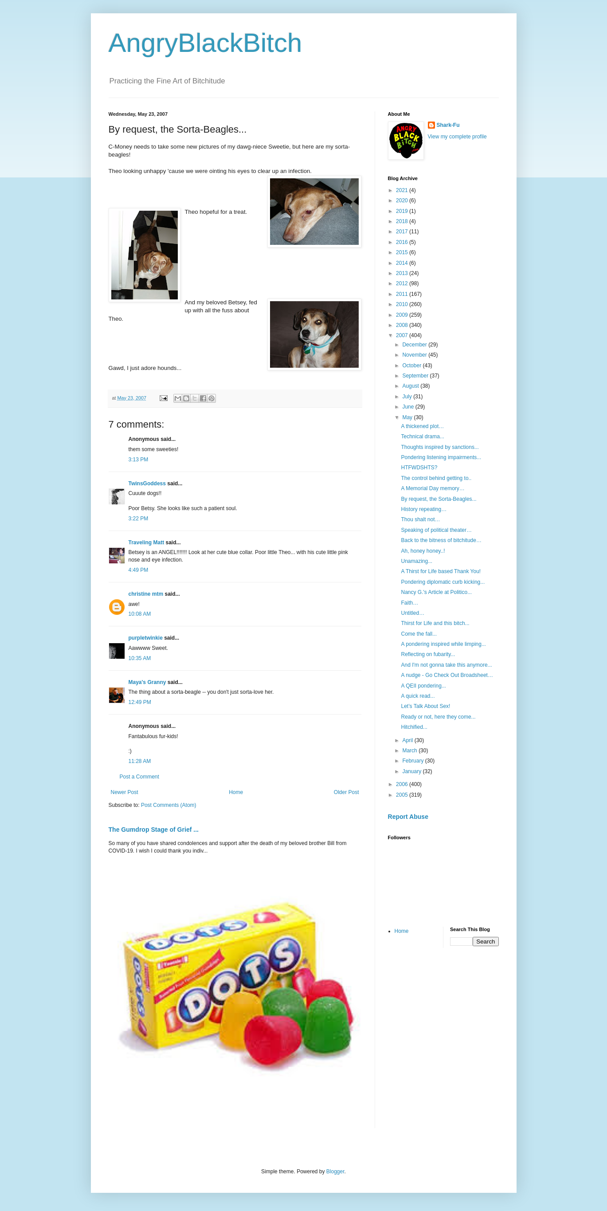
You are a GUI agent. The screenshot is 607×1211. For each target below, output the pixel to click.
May (408, 417)
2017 (402, 231)
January (412, 771)
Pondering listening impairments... (441, 457)
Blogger (335, 1171)
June (408, 407)
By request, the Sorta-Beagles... (438, 499)
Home (236, 792)
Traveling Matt (146, 542)
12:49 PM (140, 702)
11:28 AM (140, 761)
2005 (402, 795)
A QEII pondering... (423, 686)
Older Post (346, 792)
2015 (402, 252)
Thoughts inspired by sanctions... (439, 447)
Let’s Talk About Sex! (425, 706)
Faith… (409, 603)
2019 (402, 211)
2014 (402, 263)
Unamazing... (416, 561)
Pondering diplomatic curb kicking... (443, 582)
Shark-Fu (448, 125)
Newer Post (124, 792)
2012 (402, 283)
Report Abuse (408, 816)
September (416, 376)
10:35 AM (140, 658)
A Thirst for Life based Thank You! (441, 571)
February (413, 761)
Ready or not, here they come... (438, 717)
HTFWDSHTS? (419, 467)
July (407, 396)
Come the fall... (419, 634)
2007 (402, 335)
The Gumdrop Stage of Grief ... (154, 829)
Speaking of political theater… (436, 530)
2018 (402, 221)
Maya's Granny (147, 682)
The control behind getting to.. (436, 478)
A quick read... (418, 696)
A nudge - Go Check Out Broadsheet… (447, 675)
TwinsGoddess (147, 483)
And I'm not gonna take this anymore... (446, 665)
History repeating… (423, 509)
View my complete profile (457, 137)
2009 (402, 315)
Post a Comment (139, 777)
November (415, 355)
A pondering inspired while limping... (443, 644)
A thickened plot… (422, 426)
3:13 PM (139, 459)
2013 (402, 273)
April (408, 740)
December (415, 345)
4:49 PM (139, 570)
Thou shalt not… (420, 519)
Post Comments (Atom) (168, 805)
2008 (402, 325)
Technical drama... (422, 436)
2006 (402, 784)
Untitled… (412, 613)
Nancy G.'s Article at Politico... (436, 592)
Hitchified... (414, 727)
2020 (402, 200)
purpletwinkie (146, 638)
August (411, 386)
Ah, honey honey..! (423, 551)
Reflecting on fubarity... (428, 654)
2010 (402, 304)
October (412, 365)
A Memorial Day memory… (432, 488)
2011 (402, 294)
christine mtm (146, 594)
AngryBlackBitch (205, 43)
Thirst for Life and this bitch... (435, 623)
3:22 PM (139, 518)
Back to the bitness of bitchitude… (441, 540)
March (410, 750)
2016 (402, 242)
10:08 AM (140, 614)
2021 (402, 190)
